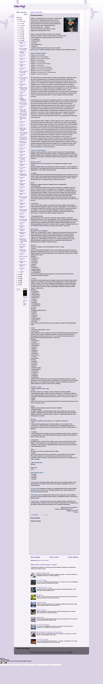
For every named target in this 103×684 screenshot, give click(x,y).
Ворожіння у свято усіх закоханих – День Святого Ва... (23, 138)
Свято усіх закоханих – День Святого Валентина (23, 134)
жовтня (21, 23)
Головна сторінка (54, 557)
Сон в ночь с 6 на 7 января (42, 639)
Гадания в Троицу (40, 617)
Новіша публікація (35, 557)
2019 (19, 280)
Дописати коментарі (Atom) (43, 560)
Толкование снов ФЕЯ (41, 602)
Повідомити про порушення (23, 648)
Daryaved (26, 298)
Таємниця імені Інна (23, 256)
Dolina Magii (19, 6)
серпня (20, 27)
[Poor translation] (5, 663)
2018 (19, 282)
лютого (20, 40)
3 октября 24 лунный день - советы (44, 587)
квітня (20, 36)
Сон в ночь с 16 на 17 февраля (43, 624)
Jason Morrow (61, 652)
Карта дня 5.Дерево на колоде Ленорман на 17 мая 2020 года (49, 632)
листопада (21, 21)
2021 (19, 276)
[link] (75, 509)
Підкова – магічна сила (41, 610)
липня (20, 29)
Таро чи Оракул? (22, 244)
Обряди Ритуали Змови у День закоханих (22, 129)
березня (21, 38)
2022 (19, 274)
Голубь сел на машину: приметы (43, 573)
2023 (19, 19)
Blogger (71, 652)
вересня (21, 25)
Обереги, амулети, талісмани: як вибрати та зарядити (44, 564)
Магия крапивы (40, 595)
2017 (19, 284)
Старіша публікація (73, 557)
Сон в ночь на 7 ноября (41, 580)
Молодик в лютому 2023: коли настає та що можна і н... (23, 89)
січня (20, 272)
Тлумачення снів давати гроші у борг (22, 118)
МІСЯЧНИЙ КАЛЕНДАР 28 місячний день (22, 100)
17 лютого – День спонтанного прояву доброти (23, 110)
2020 (19, 278)
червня (21, 32)
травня (21, 34)
